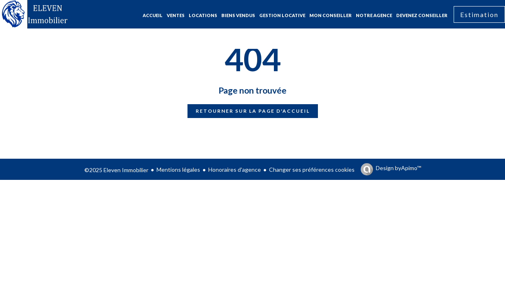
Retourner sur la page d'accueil (253, 111)
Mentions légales (178, 169)
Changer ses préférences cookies (312, 169)
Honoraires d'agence (234, 169)
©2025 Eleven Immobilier (116, 169)
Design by (398, 168)
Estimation (479, 14)
